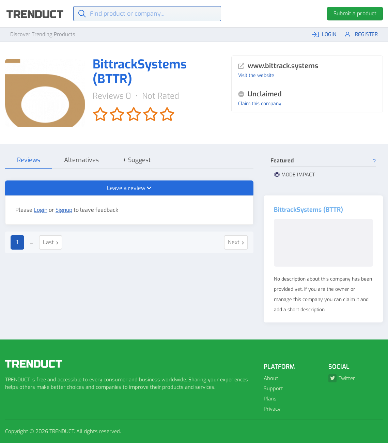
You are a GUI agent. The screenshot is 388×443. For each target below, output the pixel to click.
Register (361, 34)
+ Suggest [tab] (137, 160)
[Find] (147, 13)
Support (273, 388)
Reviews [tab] (28, 160)
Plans (270, 398)
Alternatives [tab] (81, 160)
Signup (64, 209)
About (271, 378)
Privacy (272, 409)
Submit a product (354, 13)
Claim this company (259, 103)
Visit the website (256, 75)
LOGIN (324, 34)
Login (40, 209)
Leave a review (129, 188)
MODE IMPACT (294, 174)
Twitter (341, 378)
